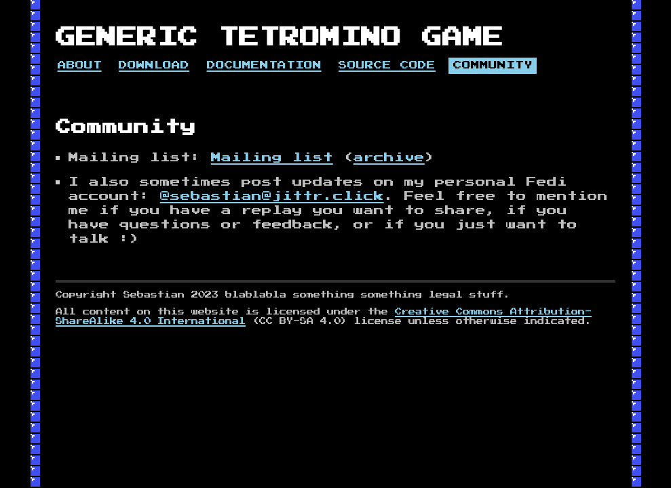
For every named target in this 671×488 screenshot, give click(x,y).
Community (493, 65)
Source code (387, 65)
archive (389, 157)
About (80, 65)
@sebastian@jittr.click (272, 196)
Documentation (264, 65)
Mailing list (272, 157)
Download (154, 65)
